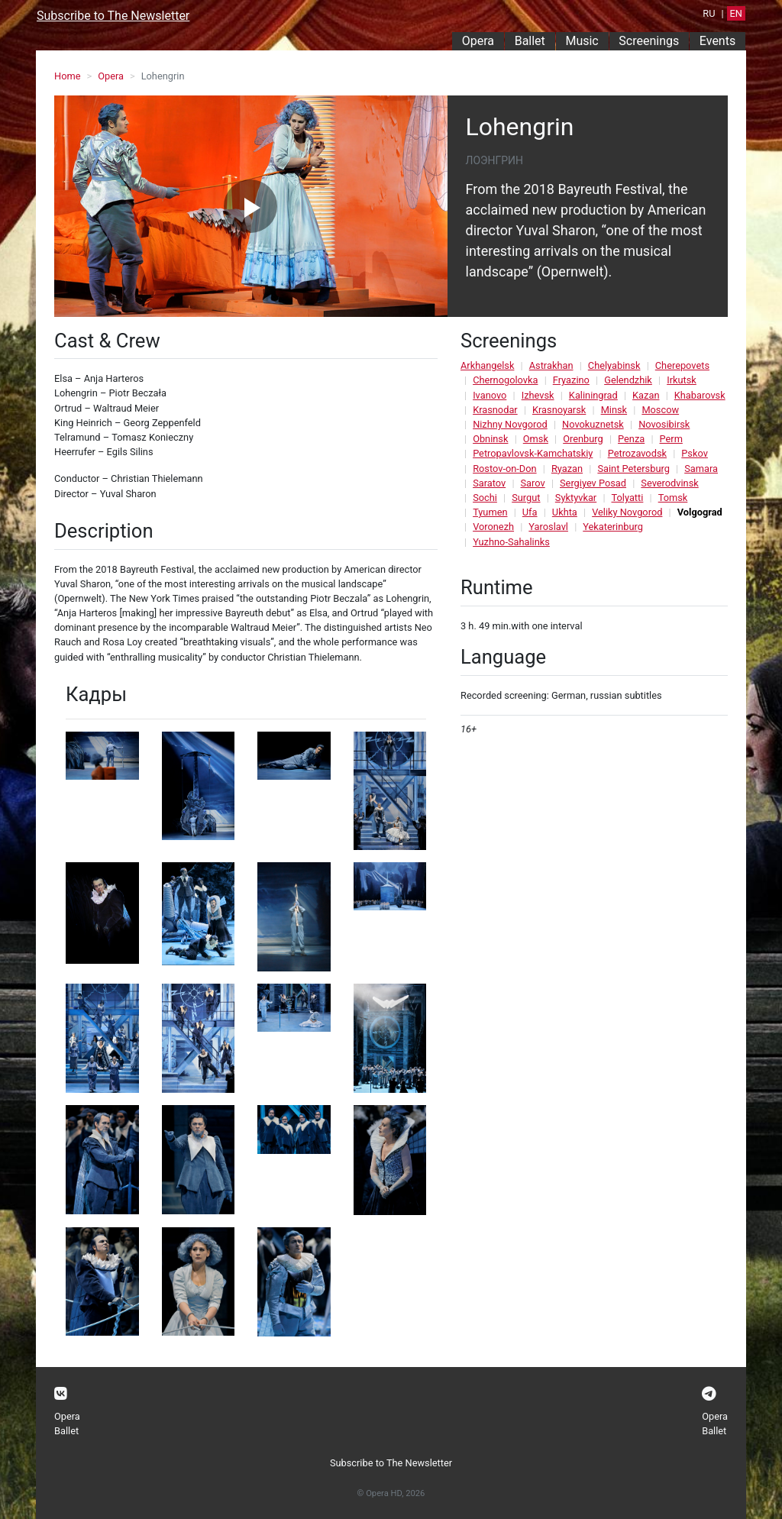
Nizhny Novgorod (510, 424)
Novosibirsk (664, 424)
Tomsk (673, 497)
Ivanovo (489, 395)
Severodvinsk (669, 483)
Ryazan (567, 468)
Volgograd (699, 512)
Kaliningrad (593, 395)
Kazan (645, 395)
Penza (631, 438)
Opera (478, 41)
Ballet (530, 41)
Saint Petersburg (633, 468)
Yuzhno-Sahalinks (511, 542)
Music (581, 41)
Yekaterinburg (613, 526)
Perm (671, 438)
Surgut (526, 497)
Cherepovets (682, 365)
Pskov (694, 453)
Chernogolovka (505, 380)
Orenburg (583, 438)
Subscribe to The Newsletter (113, 15)
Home (67, 76)
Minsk (614, 409)
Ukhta (564, 512)
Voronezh (493, 526)
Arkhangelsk (487, 365)
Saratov (489, 483)
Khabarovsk (699, 395)
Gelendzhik (628, 380)
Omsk (535, 438)
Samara (701, 468)
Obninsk (490, 438)
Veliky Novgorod (627, 512)
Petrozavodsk (637, 453)
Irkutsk (681, 380)
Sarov (533, 483)
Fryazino (571, 380)
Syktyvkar (575, 497)
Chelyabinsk (614, 365)
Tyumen (490, 512)
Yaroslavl (548, 526)
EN (736, 13)
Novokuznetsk (593, 424)
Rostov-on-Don (504, 468)
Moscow (660, 409)
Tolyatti (628, 497)
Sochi (485, 497)
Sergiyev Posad (593, 483)
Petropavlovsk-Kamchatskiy (533, 453)
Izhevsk (538, 395)
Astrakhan (551, 365)
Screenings (649, 41)
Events (717, 41)
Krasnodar (495, 409)
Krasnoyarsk (559, 409)
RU (709, 13)
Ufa (530, 512)
